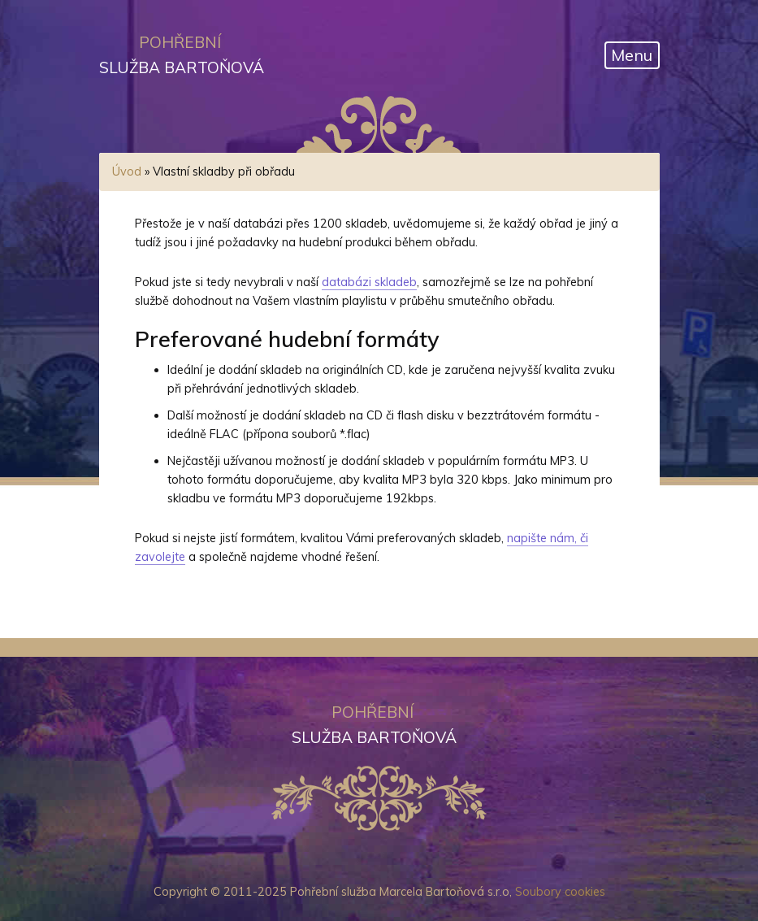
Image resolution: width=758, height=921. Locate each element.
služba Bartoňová (180, 53)
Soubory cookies (560, 891)
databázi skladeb (369, 282)
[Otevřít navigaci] (632, 55)
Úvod (126, 171)
